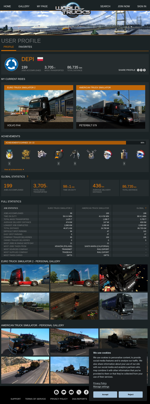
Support (16, 399)
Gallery (24, 6)
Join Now (124, 6)
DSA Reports (79, 399)
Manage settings (101, 386)
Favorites (25, 47)
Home (7, 6)
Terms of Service (35, 399)
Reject (131, 394)
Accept (105, 394)
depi (27, 59)
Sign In (141, 6)
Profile (9, 47)
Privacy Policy (59, 399)
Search (105, 6)
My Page (42, 6)
